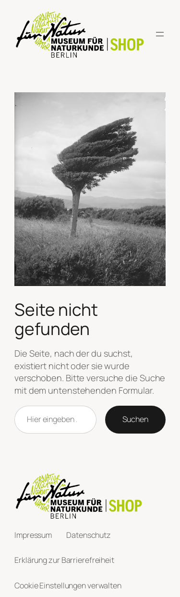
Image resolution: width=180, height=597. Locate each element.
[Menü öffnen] (160, 34)
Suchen (135, 419)
